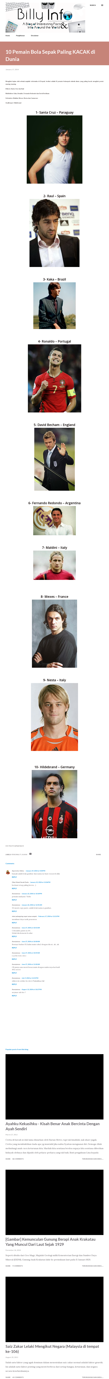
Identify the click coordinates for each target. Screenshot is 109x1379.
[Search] (93, 5)
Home (8, 35)
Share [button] (98, 854)
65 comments (18, 1377)
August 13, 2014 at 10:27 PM (32, 989)
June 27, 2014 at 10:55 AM (31, 928)
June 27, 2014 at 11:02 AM (31, 964)
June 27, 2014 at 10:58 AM (31, 941)
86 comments (18, 1159)
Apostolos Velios (18, 871)
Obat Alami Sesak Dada (20, 882)
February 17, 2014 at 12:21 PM (48, 916)
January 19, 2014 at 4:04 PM (35, 871)
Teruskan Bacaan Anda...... (92, 1159)
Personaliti (16, 854)
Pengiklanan (20, 35)
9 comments (17, 1266)
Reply (14, 877)
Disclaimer (35, 35)
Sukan (24, 854)
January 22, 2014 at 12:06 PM (40, 882)
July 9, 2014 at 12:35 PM (30, 978)
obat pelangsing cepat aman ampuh (24, 916)
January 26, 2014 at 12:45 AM (32, 905)
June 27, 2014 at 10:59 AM (31, 953)
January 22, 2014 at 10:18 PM (32, 894)
